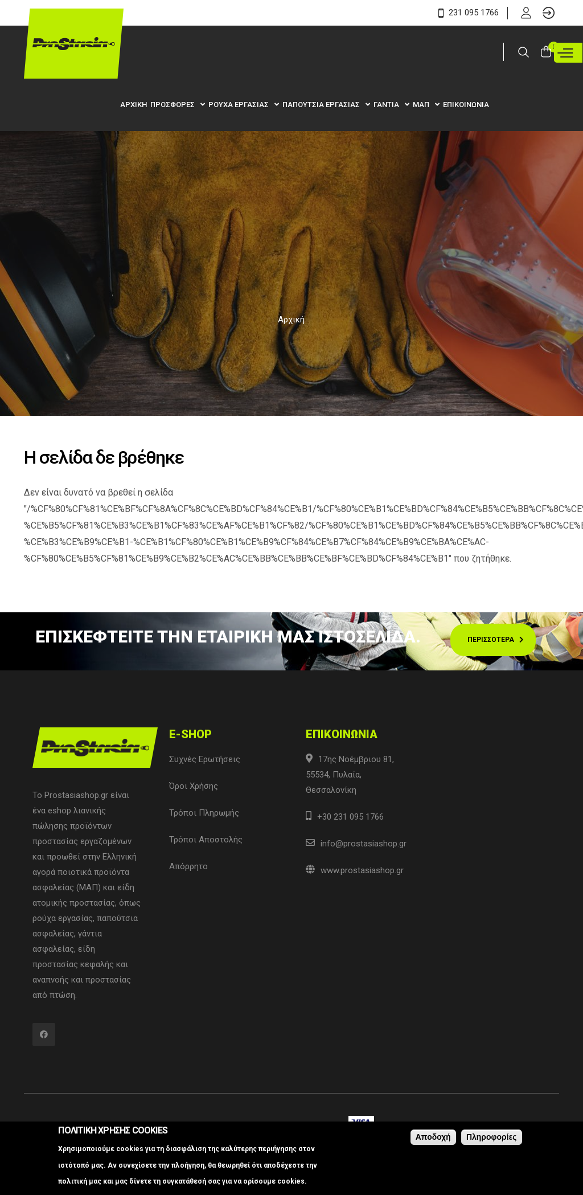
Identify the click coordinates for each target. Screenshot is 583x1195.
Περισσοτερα (490, 640)
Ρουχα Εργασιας (239, 104)
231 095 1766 (468, 12)
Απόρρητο (188, 866)
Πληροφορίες (491, 1136)
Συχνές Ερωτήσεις (204, 759)
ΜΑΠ (422, 104)
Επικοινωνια (466, 104)
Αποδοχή (433, 1136)
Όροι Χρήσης (193, 786)
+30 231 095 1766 (350, 817)
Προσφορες (173, 104)
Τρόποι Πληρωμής (204, 813)
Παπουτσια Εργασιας (322, 104)
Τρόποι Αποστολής (206, 839)
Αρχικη (133, 104)
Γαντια (387, 104)
